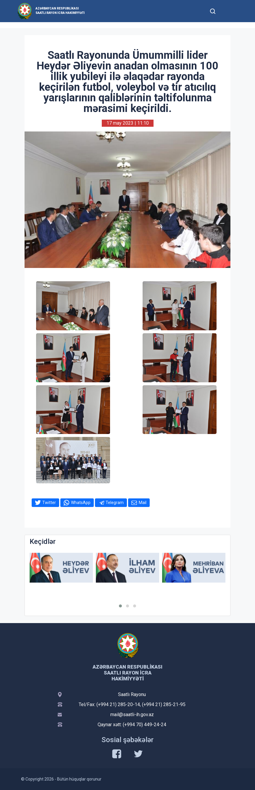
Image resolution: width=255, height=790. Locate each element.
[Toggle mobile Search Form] (212, 10)
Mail (142, 502)
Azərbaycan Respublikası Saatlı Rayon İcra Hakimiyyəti (60, 10)
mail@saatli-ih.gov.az (132, 714)
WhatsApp (81, 502)
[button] (120, 606)
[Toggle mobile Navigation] (227, 11)
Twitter (49, 502)
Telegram (115, 502)
